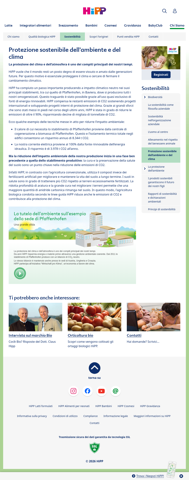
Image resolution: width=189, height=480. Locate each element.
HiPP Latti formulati (41, 406)
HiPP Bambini (103, 406)
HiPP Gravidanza (150, 406)
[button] (164, 11)
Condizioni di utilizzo (65, 416)
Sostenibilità (72, 36)
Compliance (90, 416)
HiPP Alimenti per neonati (74, 406)
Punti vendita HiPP (128, 36)
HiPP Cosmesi (126, 406)
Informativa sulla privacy (32, 416)
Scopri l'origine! (99, 36)
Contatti (153, 36)
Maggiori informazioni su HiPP (152, 416)
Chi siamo (13, 36)
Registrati (161, 75)
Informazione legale (116, 416)
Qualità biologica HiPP (41, 36)
